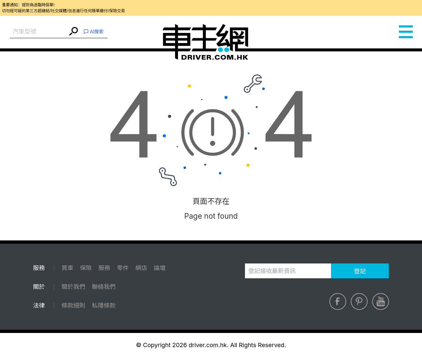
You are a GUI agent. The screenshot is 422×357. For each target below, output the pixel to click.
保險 (86, 267)
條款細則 (73, 305)
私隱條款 (103, 305)
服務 (104, 267)
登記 (360, 271)
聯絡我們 (103, 286)
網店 (141, 267)
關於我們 (73, 286)
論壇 (160, 267)
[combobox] (39, 32)
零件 (123, 267)
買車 (67, 267)
